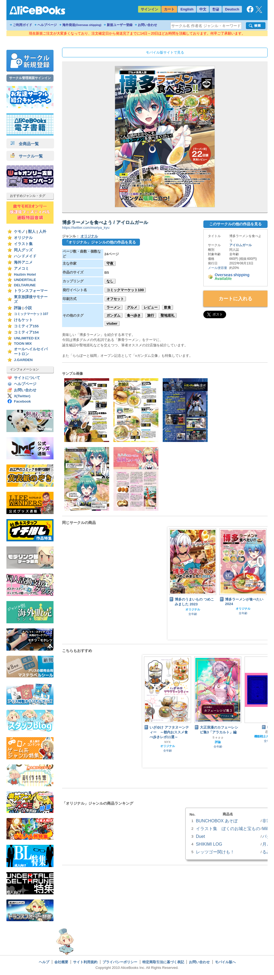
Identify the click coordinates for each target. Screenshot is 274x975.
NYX (167, 742)
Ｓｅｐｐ (218, 737)
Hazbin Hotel (25, 274)
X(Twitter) (22, 396)
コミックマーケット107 (31, 314)
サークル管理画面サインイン (30, 78)
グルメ (132, 307)
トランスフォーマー (31, 291)
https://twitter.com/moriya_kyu (85, 228)
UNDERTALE (25, 280)
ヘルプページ (47, 25)
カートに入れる (235, 298)
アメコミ (21, 269)
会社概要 (61, 962)
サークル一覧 (26, 156)
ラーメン (113, 307)
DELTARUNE (25, 285)
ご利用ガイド (22, 25)
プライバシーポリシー (119, 962)
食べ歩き (134, 315)
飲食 (167, 307)
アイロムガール (240, 245)
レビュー (151, 307)
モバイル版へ (225, 962)
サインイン (149, 9)
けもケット (23, 320)
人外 (42, 232)
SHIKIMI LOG (209, 844)
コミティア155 (26, 326)
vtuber (111, 323)
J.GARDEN (23, 360)
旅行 (150, 315)
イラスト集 (23, 244)
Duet (200, 836)
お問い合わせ (147, 25)
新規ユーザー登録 (119, 25)
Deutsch (232, 9)
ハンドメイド (25, 256)
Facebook (22, 401)
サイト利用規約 (85, 962)
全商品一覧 (24, 143)
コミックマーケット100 (125, 290)
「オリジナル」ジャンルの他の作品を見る (100, 242)
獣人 (32, 232)
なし (109, 281)
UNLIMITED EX (27, 338)
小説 (28, 308)
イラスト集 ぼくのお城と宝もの (228, 828)
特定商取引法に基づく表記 (163, 962)
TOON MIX (23, 344)
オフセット (115, 299)
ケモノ (19, 232)
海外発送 (81, 25)
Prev (150, 711)
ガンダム (113, 315)
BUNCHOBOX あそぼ (217, 820)
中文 (202, 9)
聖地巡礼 (167, 315)
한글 (215, 9)
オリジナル (23, 238)
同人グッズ (23, 250)
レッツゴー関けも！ (215, 851)
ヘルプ (44, 962)
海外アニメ (23, 262)
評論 (17, 308)
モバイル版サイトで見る (165, 52)
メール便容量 (217, 268)
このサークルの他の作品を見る (235, 224)
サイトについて (27, 378)
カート (169, 9)
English (186, 9)
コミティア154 (26, 332)
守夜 (109, 263)
